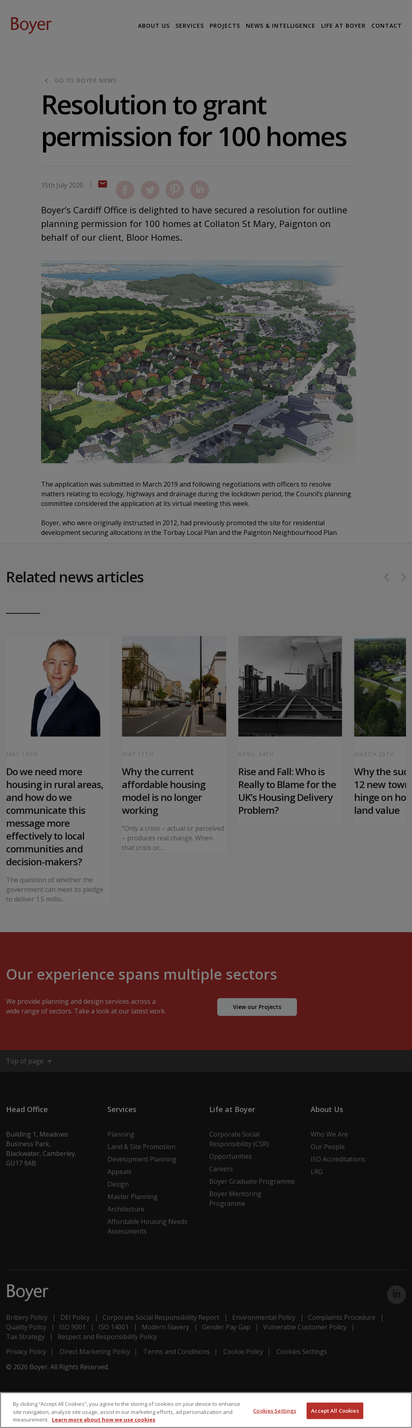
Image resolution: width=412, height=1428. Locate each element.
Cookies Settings (274, 1410)
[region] (206, 1410)
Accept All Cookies (334, 1410)
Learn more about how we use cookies (103, 1419)
